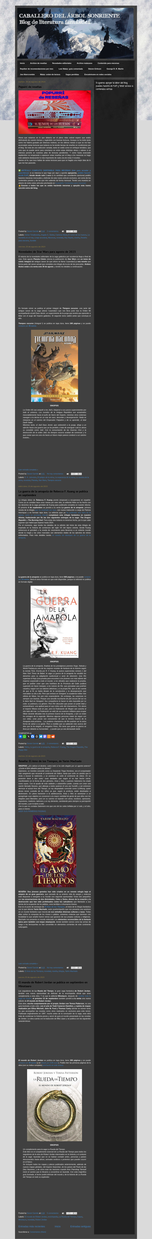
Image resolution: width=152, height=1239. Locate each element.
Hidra (27, 747)
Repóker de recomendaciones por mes (36, 69)
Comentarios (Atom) (38, 1232)
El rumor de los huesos (77, 235)
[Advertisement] (54, 207)
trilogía (61, 971)
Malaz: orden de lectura (50, 74)
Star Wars (43, 480)
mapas (79, 1217)
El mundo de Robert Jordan (36, 1217)
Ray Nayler (68, 238)
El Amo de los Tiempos (55, 907)
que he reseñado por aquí (45, 510)
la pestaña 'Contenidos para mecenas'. (71, 183)
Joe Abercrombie (27, 74)
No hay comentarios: (55, 474)
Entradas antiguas (80, 1226)
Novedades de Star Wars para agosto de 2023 (47, 252)
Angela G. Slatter (48, 235)
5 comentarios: (53, 1213)
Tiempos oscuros (54, 480)
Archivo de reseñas (38, 63)
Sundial (33, 241)
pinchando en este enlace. (53, 1065)
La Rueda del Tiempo (67, 1217)
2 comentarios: (53, 231)
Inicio (22, 63)
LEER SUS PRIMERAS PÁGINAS (32, 811)
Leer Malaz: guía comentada (71, 69)
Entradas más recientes (31, 1226)
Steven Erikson (94, 69)
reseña (77, 238)
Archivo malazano (84, 63)
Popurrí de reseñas (30, 87)
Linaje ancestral (40, 238)
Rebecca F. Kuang (58, 747)
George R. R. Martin (115, 69)
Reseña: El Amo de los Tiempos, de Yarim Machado (50, 761)
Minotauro (22, 1220)
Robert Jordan (41, 1220)
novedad (59, 238)
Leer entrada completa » (28, 470)
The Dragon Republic (74, 747)
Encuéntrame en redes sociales (97, 74)
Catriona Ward (61, 235)
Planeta (34, 480)
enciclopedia (53, 1217)
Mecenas (51, 238)
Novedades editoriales (61, 63)
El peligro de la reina (45, 477)
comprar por (27, 326)
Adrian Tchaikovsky (32, 235)
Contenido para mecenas (108, 63)
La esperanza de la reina (65, 477)
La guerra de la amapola (40, 747)
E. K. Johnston (30, 477)
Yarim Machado (71, 971)
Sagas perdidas (72, 74)
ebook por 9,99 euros (49, 1063)
